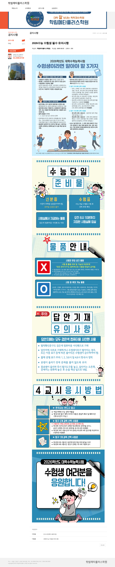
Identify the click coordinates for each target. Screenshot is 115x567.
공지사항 (86, 3)
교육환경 (73, 3)
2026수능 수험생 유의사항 (51, 539)
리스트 (102, 545)
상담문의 (99, 3)
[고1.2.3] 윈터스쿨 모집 (50, 534)
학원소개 (59, 3)
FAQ (9, 43)
